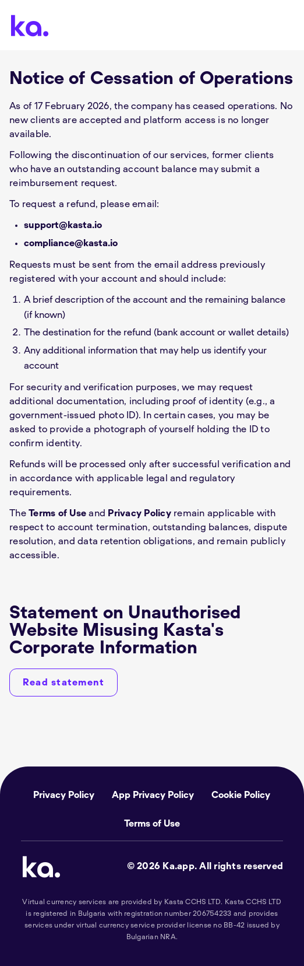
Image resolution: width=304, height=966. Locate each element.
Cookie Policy (240, 795)
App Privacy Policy (153, 795)
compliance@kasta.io (71, 243)
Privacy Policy (139, 513)
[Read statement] (63, 682)
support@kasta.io (63, 225)
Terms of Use (57, 513)
